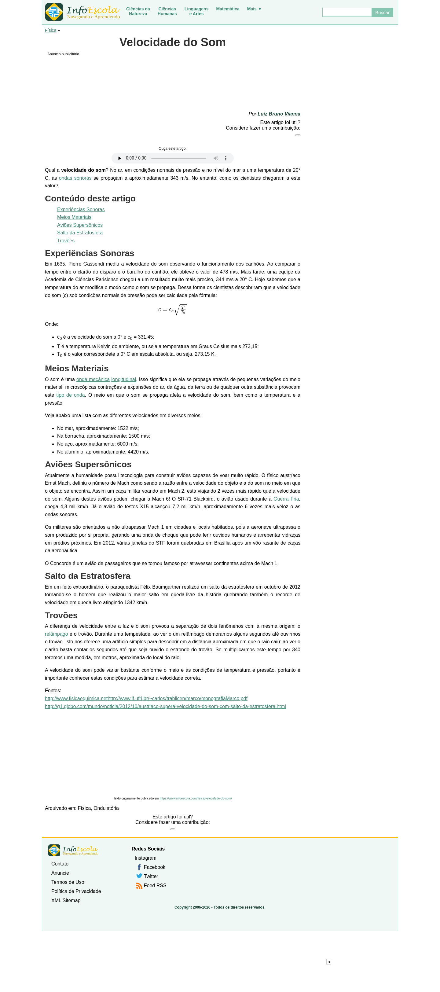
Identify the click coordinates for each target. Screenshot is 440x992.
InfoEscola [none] (73, 850)
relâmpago (56, 634)
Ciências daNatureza (138, 11)
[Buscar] (347, 12)
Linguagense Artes (197, 11)
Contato (59, 863)
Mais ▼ (254, 8)
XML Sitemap (65, 900)
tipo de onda (70, 395)
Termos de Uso (67, 882)
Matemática (227, 8)
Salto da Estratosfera (80, 232)
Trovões (66, 240)
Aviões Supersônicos (80, 225)
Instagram (145, 858)
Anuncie (60, 873)
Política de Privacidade (76, 891)
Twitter (151, 876)
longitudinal (123, 379)
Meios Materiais (74, 217)
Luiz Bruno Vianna (279, 113)
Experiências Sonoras (81, 209)
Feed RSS (155, 885)
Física (50, 30)
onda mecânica (93, 379)
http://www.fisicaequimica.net (76, 698)
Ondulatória (106, 808)
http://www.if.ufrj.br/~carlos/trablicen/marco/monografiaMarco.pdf (178, 698)
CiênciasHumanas (167, 11)
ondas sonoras (75, 178)
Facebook (154, 867)
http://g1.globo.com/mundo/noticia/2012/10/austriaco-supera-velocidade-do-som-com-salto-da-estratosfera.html (165, 706)
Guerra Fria (286, 499)
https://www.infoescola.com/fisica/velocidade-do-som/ (196, 798)
